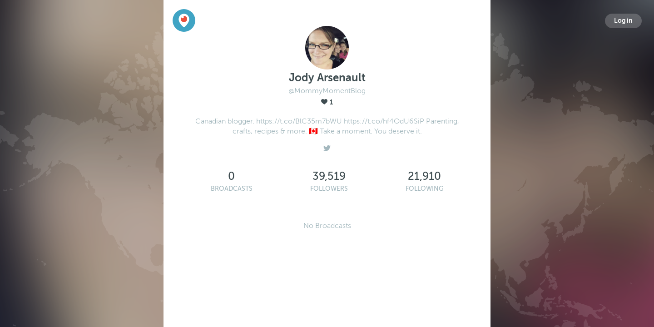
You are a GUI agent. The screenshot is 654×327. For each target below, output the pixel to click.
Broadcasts (232, 188)
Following (425, 188)
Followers (329, 188)
